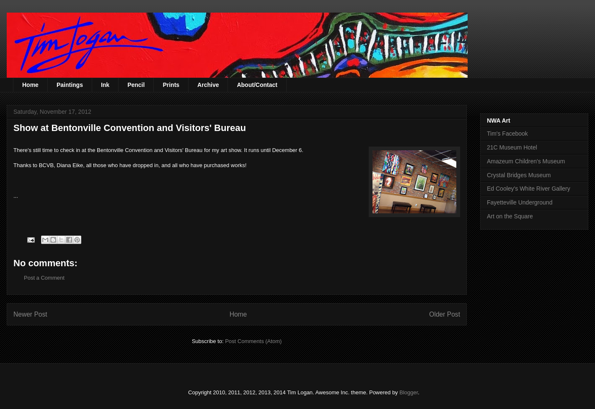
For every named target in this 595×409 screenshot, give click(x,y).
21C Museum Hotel (512, 147)
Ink (105, 84)
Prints (171, 84)
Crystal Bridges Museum (519, 175)
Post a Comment (44, 278)
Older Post (444, 314)
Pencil (136, 84)
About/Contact (257, 84)
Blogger (408, 392)
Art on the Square (510, 216)
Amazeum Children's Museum (526, 161)
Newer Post (30, 314)
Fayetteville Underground (519, 202)
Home (30, 84)
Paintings (70, 84)
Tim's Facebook (507, 133)
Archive (208, 84)
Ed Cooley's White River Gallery (528, 188)
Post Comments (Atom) (253, 341)
